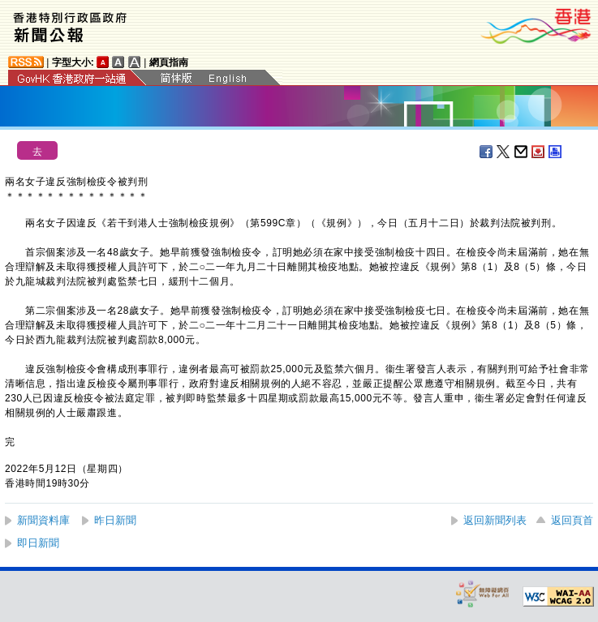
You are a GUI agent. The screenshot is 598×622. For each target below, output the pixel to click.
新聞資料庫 (43, 520)
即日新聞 (38, 543)
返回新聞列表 (495, 520)
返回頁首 (572, 520)
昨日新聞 (115, 520)
